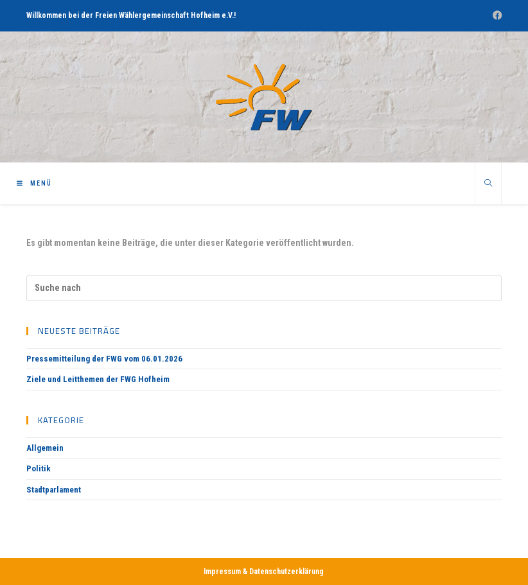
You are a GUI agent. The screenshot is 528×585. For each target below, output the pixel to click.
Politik (38, 468)
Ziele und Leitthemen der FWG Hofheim (98, 379)
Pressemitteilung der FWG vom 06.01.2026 (104, 358)
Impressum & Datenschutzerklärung (264, 571)
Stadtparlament (53, 489)
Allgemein (45, 448)
